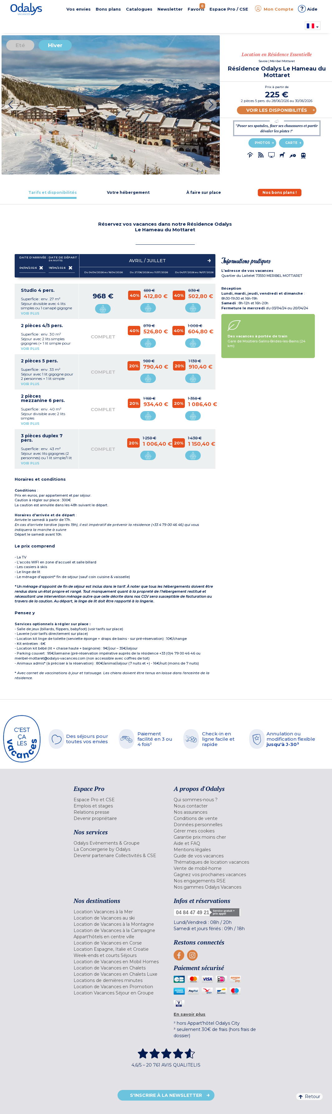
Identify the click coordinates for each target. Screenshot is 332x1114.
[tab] (52, 192)
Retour (309, 1096)
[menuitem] (119, 800)
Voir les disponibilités (276, 110)
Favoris (196, 7)
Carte (291, 143)
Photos (262, 143)
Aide (307, 8)
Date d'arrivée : (32, 259)
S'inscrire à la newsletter (166, 1095)
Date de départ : (62, 259)
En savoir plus (189, 1014)
